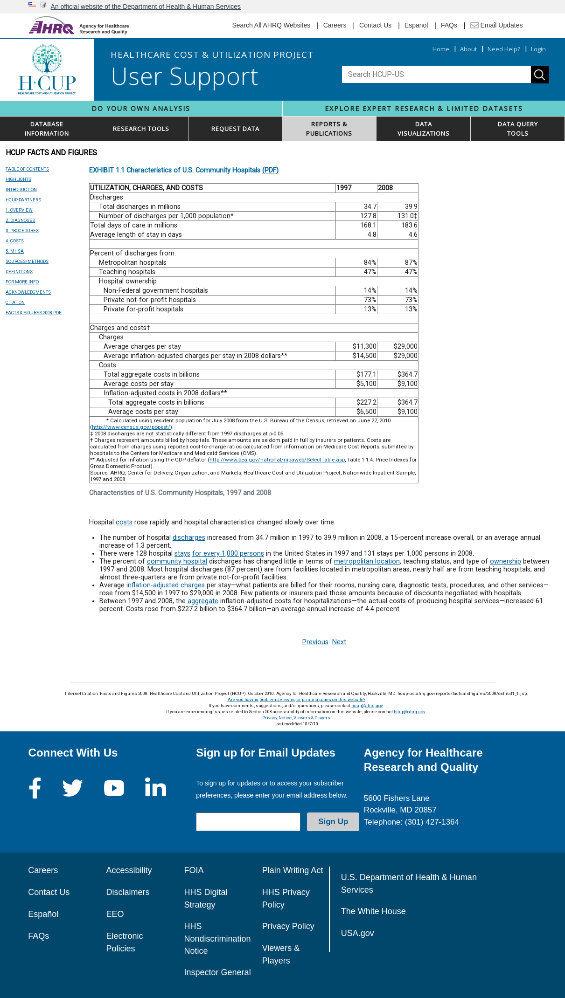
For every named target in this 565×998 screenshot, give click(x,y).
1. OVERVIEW (19, 210)
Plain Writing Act (292, 870)
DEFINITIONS (19, 271)
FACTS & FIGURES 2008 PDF (34, 312)
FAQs (449, 25)
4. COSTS (15, 240)
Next (339, 642)
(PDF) (270, 170)
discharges (189, 538)
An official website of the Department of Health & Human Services (146, 6)
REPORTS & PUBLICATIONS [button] (329, 129)
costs (124, 522)
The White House (373, 911)
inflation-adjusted (152, 585)
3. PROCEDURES (22, 230)
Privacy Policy (288, 926)
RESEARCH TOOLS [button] (141, 128)
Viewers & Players (311, 717)
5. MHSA (15, 251)
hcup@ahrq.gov (367, 705)
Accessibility (129, 870)
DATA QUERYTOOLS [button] (518, 129)
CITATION (15, 302)
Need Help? (504, 49)
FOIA (194, 870)
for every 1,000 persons (228, 554)
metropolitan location (367, 561)
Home (440, 49)
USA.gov (357, 933)
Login (538, 49)
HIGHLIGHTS (18, 179)
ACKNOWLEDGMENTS (28, 292)
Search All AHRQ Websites (271, 25)
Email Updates (496, 25)
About (468, 49)
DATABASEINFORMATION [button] (47, 129)
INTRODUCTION (21, 189)
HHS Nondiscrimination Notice (217, 939)
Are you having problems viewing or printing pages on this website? (296, 699)
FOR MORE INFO (22, 281)
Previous (315, 642)
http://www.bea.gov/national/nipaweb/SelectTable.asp (277, 459)
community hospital (177, 561)
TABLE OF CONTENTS (27, 169)
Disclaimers (127, 892)
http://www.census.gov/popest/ (131, 427)
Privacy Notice (277, 717)
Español (43, 914)
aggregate (203, 601)
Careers (335, 25)
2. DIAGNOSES (20, 220)
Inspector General (217, 972)
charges (193, 585)
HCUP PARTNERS (23, 199)
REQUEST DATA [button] (235, 128)
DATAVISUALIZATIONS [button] (424, 129)
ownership (505, 561)
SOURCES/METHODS (27, 261)
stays (182, 554)
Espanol (416, 25)
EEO (115, 914)
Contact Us (375, 25)
